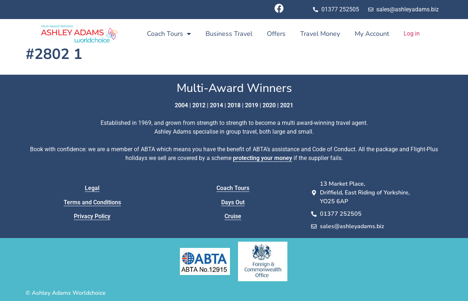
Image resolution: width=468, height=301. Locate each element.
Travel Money (320, 33)
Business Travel (228, 33)
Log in (412, 33)
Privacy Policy (92, 216)
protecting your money (262, 158)
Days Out (233, 202)
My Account (372, 33)
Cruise (232, 216)
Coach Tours (169, 34)
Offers (276, 33)
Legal (92, 188)
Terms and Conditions (92, 202)
